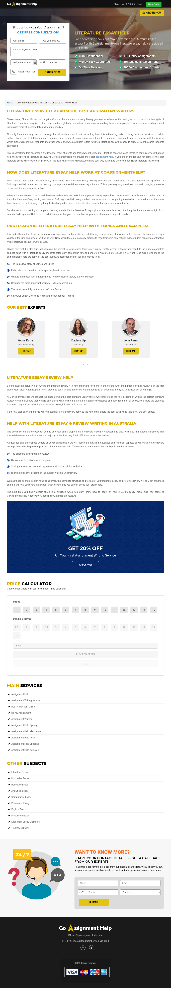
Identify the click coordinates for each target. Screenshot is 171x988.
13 (134, 610)
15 (153, 610)
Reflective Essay (19, 784)
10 (104, 610)
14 (143, 610)
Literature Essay (19, 772)
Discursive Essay (20, 778)
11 (114, 610)
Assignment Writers (21, 719)
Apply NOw (85, 564)
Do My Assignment (21, 713)
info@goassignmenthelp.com (87, 935)
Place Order (153, 4)
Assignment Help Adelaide (25, 750)
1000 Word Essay (20, 828)
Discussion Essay (20, 815)
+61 (43, 62)
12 (124, 610)
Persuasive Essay (20, 803)
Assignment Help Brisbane (25, 743)
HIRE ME (26, 351)
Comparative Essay (21, 797)
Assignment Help (20, 694)
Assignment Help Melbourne (26, 731)
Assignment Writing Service (25, 700)
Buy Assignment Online (23, 706)
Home (10, 102)
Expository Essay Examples (25, 821)
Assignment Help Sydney (24, 725)
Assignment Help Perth (23, 737)
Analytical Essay (19, 790)
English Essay (18, 809)
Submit (93, 902)
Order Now (151, 12)
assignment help (104, 156)
